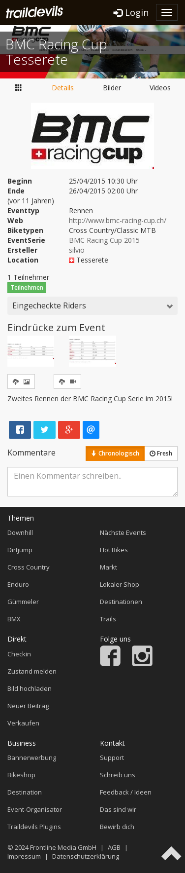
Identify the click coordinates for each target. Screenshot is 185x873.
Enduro (18, 584)
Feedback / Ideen (126, 792)
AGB (114, 847)
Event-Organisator (34, 809)
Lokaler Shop (119, 584)
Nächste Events (123, 532)
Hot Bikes (114, 549)
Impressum (24, 856)
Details (63, 87)
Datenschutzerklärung (85, 856)
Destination (24, 792)
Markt (108, 567)
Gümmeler (23, 601)
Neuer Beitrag (28, 705)
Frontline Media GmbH (63, 847)
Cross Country (28, 567)
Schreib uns (117, 774)
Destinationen (121, 601)
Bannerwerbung (31, 757)
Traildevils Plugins (34, 826)
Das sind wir (118, 809)
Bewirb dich (117, 826)
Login (131, 12)
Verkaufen (23, 723)
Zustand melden (32, 671)
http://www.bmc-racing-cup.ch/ (117, 220)
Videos (160, 87)
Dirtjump (19, 549)
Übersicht (18, 87)
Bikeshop (21, 774)
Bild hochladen (29, 688)
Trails (108, 618)
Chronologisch (115, 453)
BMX (14, 618)
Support (112, 757)
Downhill (20, 532)
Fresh (161, 453)
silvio (77, 250)
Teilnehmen (26, 287)
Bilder (112, 87)
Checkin (19, 653)
